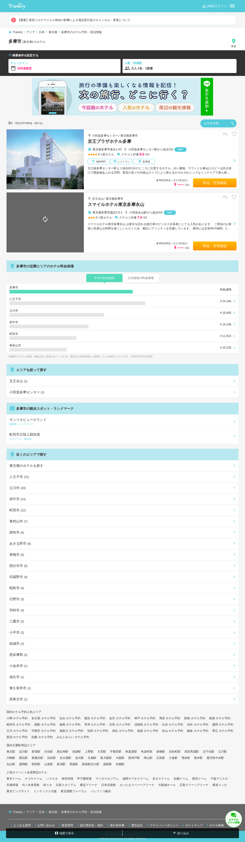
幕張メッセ (219, 785)
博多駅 (185, 758)
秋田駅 (36, 764)
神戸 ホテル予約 (144, 718)
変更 (234, 43)
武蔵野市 (18, 577)
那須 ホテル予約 (17, 737)
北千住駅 (208, 751)
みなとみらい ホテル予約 (73, 737)
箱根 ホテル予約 (69, 724)
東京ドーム (14, 778)
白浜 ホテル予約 (172, 724)
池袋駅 (76, 751)
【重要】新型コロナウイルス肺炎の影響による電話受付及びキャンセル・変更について (70, 20)
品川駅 (23, 751)
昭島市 (16, 588)
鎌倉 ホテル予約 (197, 730)
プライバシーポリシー (162, 825)
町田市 (17, 510)
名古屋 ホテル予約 (43, 718)
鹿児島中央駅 (215, 758)
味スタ (47, 785)
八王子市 (19, 477)
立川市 (17, 488)
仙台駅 (11, 764)
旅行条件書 (115, 825)
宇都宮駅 (116, 751)
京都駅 (92, 758)
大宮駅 (101, 751)
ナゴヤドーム (33, 778)
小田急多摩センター (105, 135)
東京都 (53, 32)
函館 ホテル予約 (44, 724)
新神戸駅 (134, 758)
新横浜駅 (37, 758)
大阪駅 (120, 758)
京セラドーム (161, 778)
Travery (17, 32)
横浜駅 (23, 758)
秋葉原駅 (131, 751)
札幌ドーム (181, 778)
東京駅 (11, 751)
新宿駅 (36, 751)
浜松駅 (51, 758)
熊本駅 (198, 758)
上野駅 (89, 751)
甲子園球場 (84, 778)
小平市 (16, 632)
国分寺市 (18, 566)
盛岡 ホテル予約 (222, 724)
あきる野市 (20, 543)
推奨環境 (65, 825)
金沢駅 (79, 758)
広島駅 (160, 758)
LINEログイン (214, 6)
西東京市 (18, 699)
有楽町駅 (146, 751)
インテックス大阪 (45, 791)
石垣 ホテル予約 (119, 724)
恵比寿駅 (62, 751)
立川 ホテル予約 (17, 730)
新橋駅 (160, 751)
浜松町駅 (174, 751)
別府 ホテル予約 (97, 730)
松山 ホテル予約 (172, 730)
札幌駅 (120, 764)
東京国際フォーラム (74, 791)
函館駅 (107, 764)
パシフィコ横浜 (101, 791)
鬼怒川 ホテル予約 (71, 730)
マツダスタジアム (107, 778)
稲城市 (16, 643)
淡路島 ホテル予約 (146, 724)
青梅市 (16, 554)
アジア (30, 32)
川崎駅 (11, 758)
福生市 (16, 677)
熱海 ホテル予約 (194, 718)
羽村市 (16, 610)
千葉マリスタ (219, 778)
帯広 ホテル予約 (222, 730)
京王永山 (98, 198)
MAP (180, 149)
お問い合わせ (44, 825)
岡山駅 (148, 758)
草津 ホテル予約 (94, 724)
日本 (42, 32)
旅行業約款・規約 (89, 825)
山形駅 (48, 764)
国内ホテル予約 (17, 712)
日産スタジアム (66, 785)
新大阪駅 (106, 758)
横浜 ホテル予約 (94, 718)
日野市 (16, 599)
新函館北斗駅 (90, 764)
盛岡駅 (23, 764)
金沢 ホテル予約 (119, 718)
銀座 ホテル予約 (219, 718)
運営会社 (135, 825)
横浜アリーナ (88, 785)
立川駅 (222, 751)
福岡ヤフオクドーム (135, 778)
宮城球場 (12, 785)
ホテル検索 (215, 825)
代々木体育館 (30, 785)
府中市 (17, 499)
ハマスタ (52, 778)
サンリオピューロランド (121, 422)
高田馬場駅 (191, 751)
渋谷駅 (48, 751)
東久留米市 (20, 688)
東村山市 (18, 521)
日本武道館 (108, 785)
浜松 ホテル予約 (197, 724)
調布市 (16, 532)
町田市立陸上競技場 (121, 436)
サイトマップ (192, 825)
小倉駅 (173, 758)
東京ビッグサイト (18, 791)
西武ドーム (199, 778)
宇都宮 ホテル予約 (43, 730)
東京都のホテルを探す (26, 466)
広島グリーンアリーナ (194, 785)
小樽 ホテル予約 (17, 718)
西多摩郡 (18, 655)
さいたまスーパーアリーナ (137, 785)
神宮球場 (67, 778)
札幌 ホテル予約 (41, 737)
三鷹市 (16, 621)
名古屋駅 (65, 758)
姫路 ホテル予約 (147, 730)
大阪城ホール (167, 785)
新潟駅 (61, 764)
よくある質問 (20, 825)
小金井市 (18, 666)
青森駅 (73, 764)
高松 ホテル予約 (122, 730)
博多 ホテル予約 (169, 718)
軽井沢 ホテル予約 (18, 724)
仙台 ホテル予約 (69, 718)
